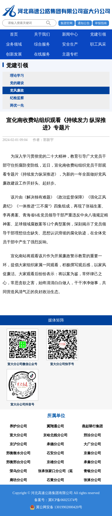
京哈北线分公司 (55, 435)
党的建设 (17, 83)
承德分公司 (55, 444)
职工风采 (98, 44)
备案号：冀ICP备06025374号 (56, 500)
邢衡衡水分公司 (18, 453)
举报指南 (101, 23)
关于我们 (42, 34)
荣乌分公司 (18, 471)
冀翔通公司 (55, 426)
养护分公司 (18, 426)
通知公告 (84, 23)
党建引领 (98, 34)
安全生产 (70, 44)
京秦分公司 (92, 453)
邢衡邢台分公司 (18, 462)
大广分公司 (92, 444)
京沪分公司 (18, 444)
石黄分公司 (55, 480)
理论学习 (17, 75)
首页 (14, 34)
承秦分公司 (92, 462)
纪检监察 (17, 98)
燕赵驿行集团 (92, 426)
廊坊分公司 (18, 480)
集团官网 (67, 23)
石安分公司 (55, 453)
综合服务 (42, 44)
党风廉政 (17, 90)
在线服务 (42, 54)
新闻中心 (70, 34)
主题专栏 (70, 54)
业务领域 (14, 44)
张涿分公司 (92, 480)
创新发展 (14, 54)
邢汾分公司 (92, 435)
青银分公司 (92, 471)
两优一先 (17, 105)
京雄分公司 (55, 462)
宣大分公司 (18, 435)
